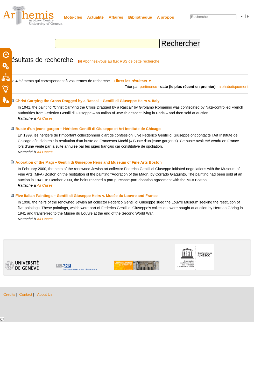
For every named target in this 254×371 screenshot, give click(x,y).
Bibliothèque (140, 17)
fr (248, 16)
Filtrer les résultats (130, 81)
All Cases (45, 118)
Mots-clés (73, 17)
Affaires (116, 17)
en (242, 16)
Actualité (95, 17)
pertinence (148, 87)
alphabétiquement (233, 87)
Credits (9, 294)
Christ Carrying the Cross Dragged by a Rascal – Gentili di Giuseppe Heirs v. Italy (88, 101)
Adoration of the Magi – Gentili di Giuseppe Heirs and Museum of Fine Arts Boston (89, 162)
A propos (165, 17)
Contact (26, 294)
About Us (44, 294)
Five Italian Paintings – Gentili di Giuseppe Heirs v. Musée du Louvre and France (87, 196)
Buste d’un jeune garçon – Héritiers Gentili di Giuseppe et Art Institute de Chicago (88, 129)
